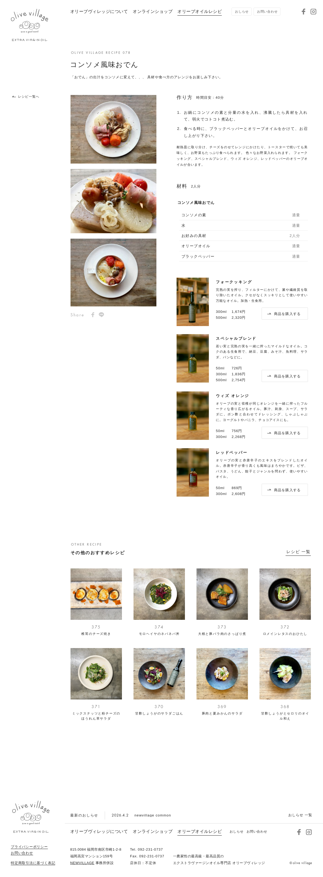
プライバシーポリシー (29, 847)
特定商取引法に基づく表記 (33, 863)
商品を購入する (284, 314)
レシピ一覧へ (25, 96)
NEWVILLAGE (82, 863)
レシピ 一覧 (298, 552)
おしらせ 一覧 (300, 815)
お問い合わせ (22, 853)
